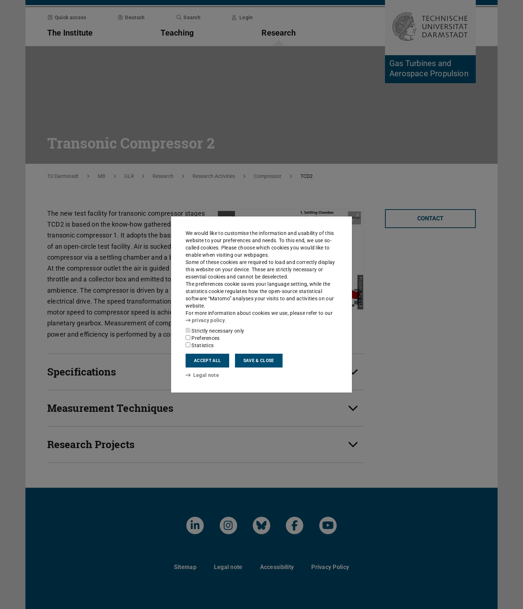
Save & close (258, 360)
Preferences (203, 338)
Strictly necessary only (215, 331)
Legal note (202, 375)
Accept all (207, 360)
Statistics (200, 345)
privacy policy (205, 320)
